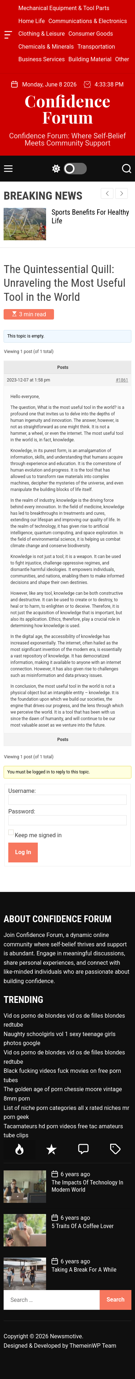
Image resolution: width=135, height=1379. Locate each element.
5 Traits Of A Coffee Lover (82, 1226)
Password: (21, 811)
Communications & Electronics (87, 21)
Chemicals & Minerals (46, 46)
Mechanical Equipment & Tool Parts (63, 8)
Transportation (96, 46)
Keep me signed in (38, 835)
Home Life (31, 21)
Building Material (90, 59)
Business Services (41, 59)
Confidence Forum (67, 109)
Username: (22, 791)
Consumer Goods (90, 33)
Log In (23, 852)
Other (122, 59)
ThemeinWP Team (92, 1345)
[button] (121, 193)
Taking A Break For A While (83, 1269)
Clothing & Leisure (41, 33)
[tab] (20, 1149)
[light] (68, 168)
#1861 (122, 380)
